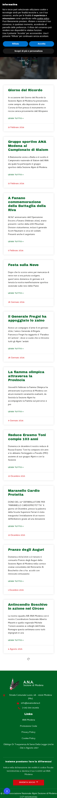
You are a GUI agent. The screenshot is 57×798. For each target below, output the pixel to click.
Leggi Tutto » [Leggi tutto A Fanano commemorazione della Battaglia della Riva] (16, 241)
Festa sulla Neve (23, 265)
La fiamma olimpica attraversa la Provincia (26, 376)
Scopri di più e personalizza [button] (28, 51)
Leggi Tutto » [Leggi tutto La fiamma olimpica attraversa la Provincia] (16, 411)
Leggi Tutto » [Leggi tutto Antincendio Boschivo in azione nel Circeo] (16, 640)
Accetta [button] (41, 44)
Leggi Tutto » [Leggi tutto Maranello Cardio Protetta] (16, 526)
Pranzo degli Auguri (26, 550)
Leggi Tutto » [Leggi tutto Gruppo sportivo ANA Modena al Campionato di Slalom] (16, 174)
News (35, 61)
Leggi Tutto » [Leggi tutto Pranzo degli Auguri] (16, 581)
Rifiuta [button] (15, 44)
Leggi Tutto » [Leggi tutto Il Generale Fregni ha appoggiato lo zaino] (16, 348)
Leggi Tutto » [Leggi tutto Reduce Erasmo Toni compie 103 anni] (16, 467)
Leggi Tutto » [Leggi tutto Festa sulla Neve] (16, 293)
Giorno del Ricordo (25, 90)
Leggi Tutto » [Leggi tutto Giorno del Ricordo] (16, 118)
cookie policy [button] (43, 18)
